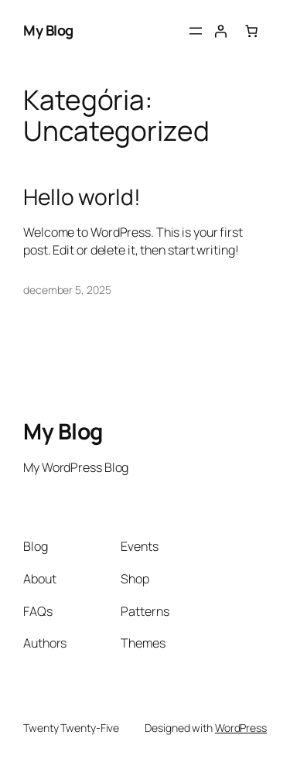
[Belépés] (220, 30)
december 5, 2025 (67, 289)
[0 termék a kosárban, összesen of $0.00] (251, 30)
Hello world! (82, 197)
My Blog (48, 30)
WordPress (241, 727)
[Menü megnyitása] (195, 31)
